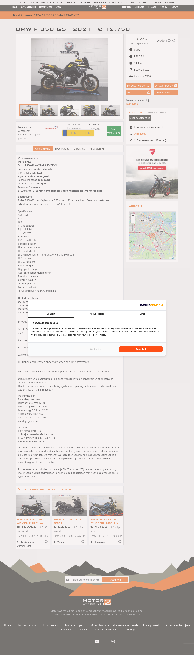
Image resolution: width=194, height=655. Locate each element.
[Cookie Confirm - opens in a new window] (151, 305)
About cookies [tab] (97, 314)
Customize (95, 349)
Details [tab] (143, 314)
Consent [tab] (51, 314)
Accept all (141, 349)
